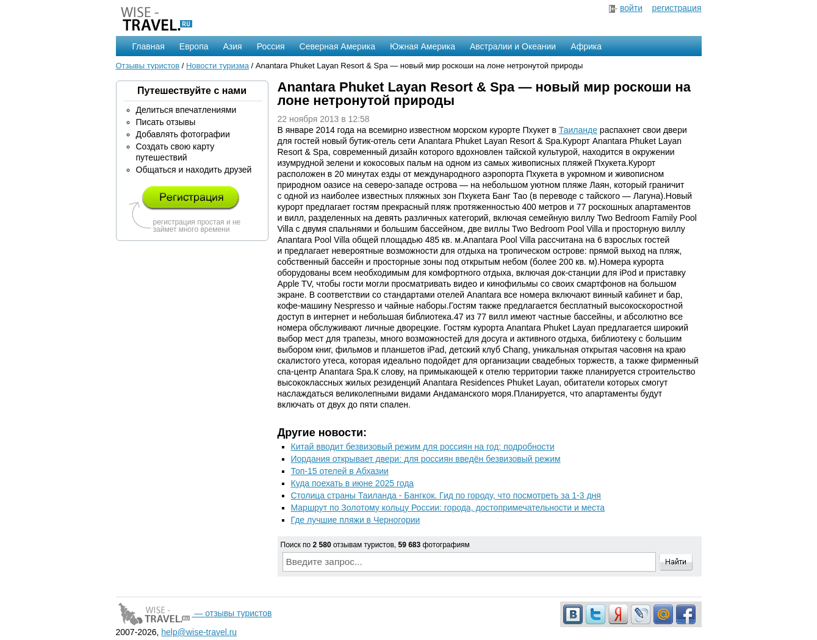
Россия (271, 46)
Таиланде (578, 130)
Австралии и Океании (513, 46)
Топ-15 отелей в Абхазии (340, 471)
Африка (586, 46)
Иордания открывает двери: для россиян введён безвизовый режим (426, 459)
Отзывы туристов (148, 65)
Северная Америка (337, 46)
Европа (194, 46)
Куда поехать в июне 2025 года (352, 483)
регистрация (677, 8)
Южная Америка (422, 46)
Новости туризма (217, 65)
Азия (232, 46)
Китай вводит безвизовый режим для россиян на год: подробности (423, 446)
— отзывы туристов (194, 613)
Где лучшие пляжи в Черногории (355, 520)
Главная (148, 46)
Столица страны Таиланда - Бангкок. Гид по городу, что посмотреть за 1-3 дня (446, 495)
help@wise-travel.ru (199, 632)
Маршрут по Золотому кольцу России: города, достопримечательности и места (448, 507)
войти (631, 8)
